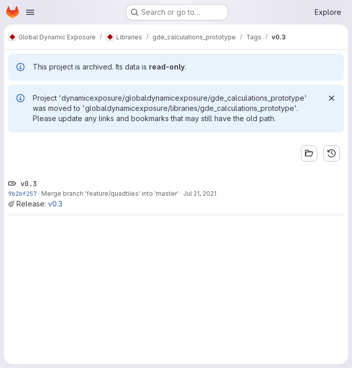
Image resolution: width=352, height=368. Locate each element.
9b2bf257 (22, 193)
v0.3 (55, 203)
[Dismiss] (331, 98)
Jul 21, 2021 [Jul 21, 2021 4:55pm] (199, 193)
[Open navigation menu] (30, 12)
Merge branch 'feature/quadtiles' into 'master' (110, 193)
